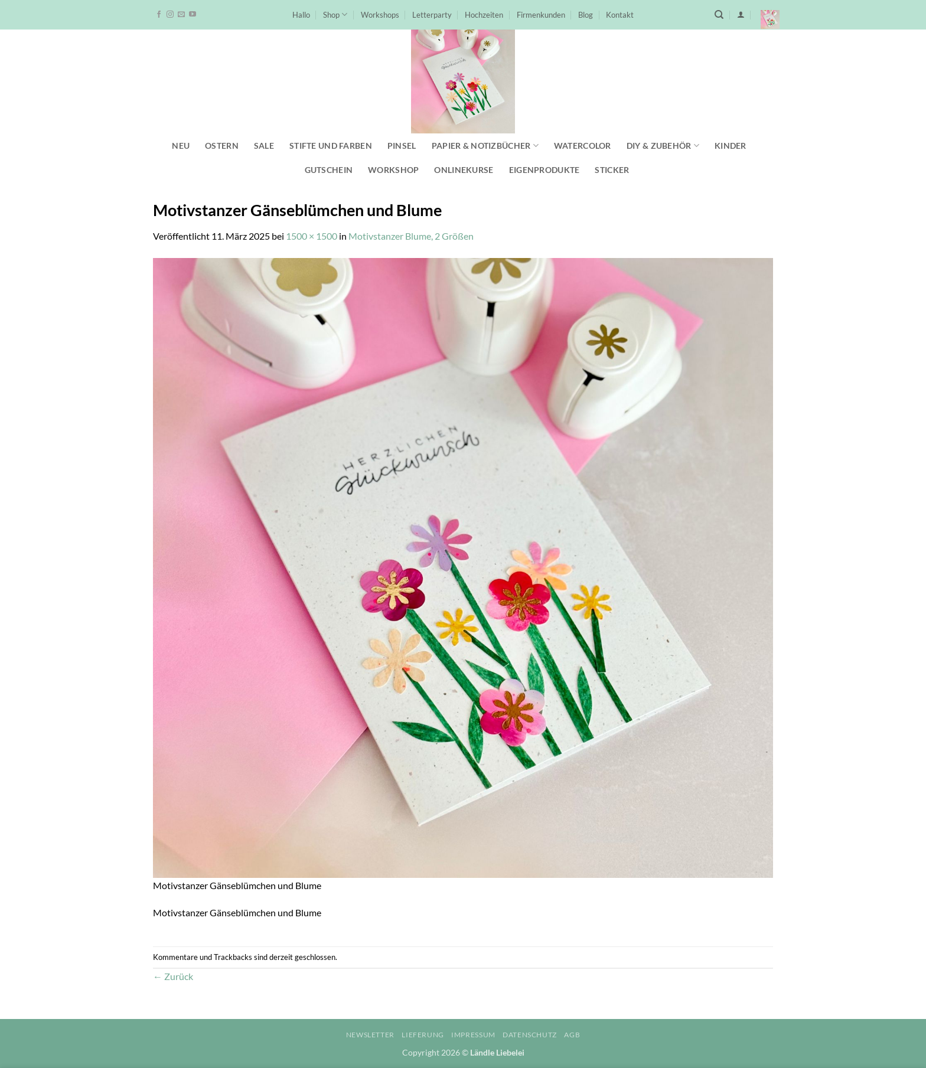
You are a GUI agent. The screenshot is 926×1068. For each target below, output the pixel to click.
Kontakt (620, 14)
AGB (572, 1034)
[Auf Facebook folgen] (158, 15)
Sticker (612, 170)
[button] (741, 14)
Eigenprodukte (544, 170)
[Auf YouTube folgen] (192, 15)
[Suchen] (719, 14)
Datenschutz (530, 1034)
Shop (335, 14)
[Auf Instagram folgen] (170, 15)
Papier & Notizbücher (485, 145)
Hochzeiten (484, 14)
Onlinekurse (463, 170)
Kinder (730, 146)
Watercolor (582, 146)
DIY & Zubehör (663, 145)
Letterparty (432, 14)
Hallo (301, 14)
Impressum (473, 1034)
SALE (264, 146)
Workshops (380, 14)
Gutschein (329, 170)
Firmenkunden (541, 14)
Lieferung (423, 1034)
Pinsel (401, 146)
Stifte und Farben (330, 146)
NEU (181, 146)
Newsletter (370, 1034)
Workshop (393, 170)
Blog (585, 14)
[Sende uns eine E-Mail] (181, 15)
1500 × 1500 (311, 235)
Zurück (173, 976)
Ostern (222, 146)
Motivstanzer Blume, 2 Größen (411, 235)
